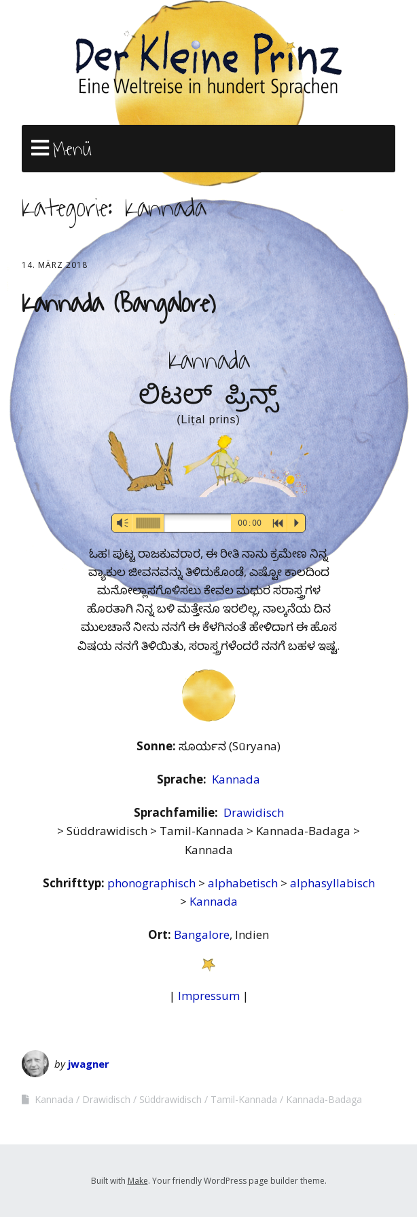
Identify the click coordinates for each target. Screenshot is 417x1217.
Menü (72, 149)
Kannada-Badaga (324, 1099)
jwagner (88, 1063)
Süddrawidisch (170, 1099)
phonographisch (152, 883)
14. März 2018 (55, 265)
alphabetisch (244, 883)
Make (138, 1180)
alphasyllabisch (332, 883)
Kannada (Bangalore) (118, 304)
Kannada (236, 779)
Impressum (209, 995)
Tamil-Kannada (244, 1099)
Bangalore (202, 934)
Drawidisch (253, 812)
